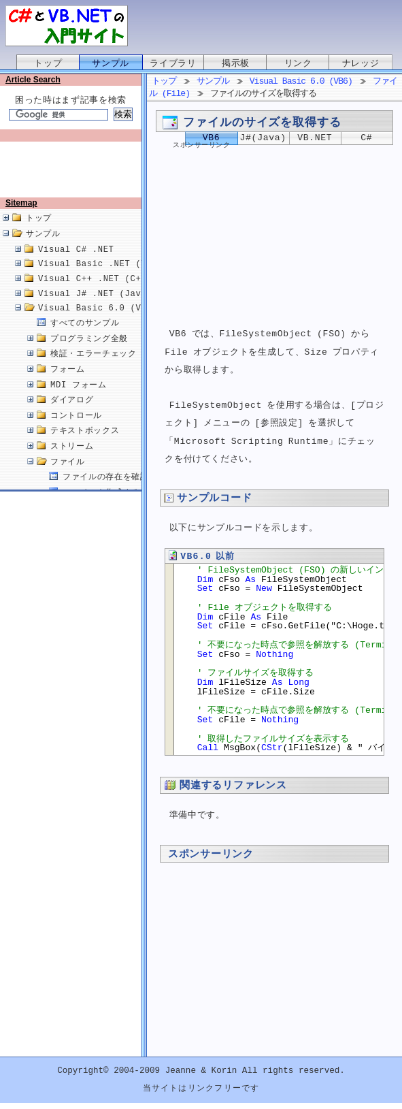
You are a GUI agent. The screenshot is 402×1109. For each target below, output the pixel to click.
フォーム (67, 383)
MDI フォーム (78, 399)
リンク (298, 63)
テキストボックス (84, 445)
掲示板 (236, 63)
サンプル (110, 63)
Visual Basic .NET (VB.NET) (108, 278)
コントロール (76, 430)
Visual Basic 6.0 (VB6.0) (103, 322)
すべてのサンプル (84, 337)
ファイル (67, 476)
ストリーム (71, 460)
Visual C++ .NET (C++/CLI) (105, 293)
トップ (48, 63)
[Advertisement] (73, 175)
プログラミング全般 (89, 353)
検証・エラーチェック (93, 368)
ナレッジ (361, 63)
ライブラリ (173, 63)
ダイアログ (71, 414)
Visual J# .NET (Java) (95, 308)
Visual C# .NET (76, 264)
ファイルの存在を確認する (114, 491)
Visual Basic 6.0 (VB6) (301, 82)
